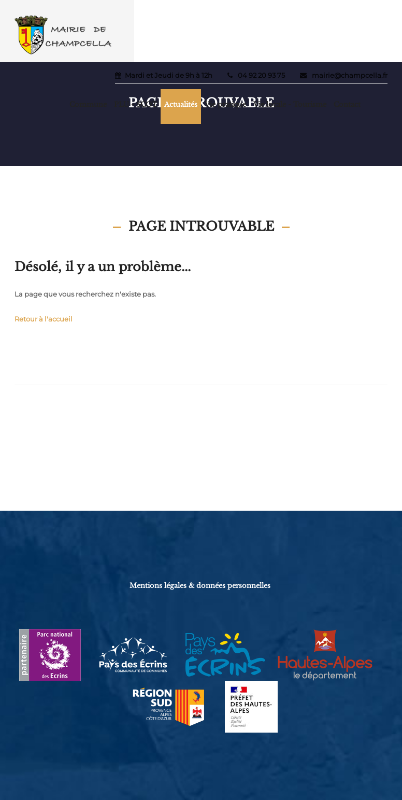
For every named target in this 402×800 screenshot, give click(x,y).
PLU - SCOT (135, 104)
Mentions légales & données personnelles (200, 585)
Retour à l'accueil (44, 319)
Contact (347, 104)
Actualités (180, 104)
